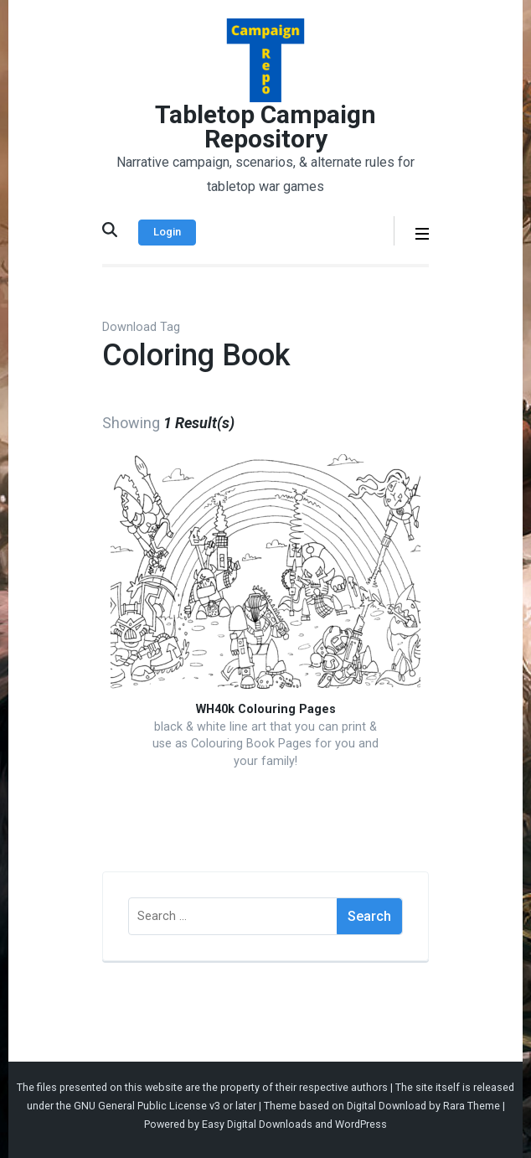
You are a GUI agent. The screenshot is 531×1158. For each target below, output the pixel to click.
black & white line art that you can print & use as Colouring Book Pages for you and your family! (265, 744)
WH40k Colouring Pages (266, 709)
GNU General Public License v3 (147, 1105)
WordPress (361, 1124)
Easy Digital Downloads (257, 1124)
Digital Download (386, 1105)
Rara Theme (471, 1105)
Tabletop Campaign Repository (265, 126)
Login (167, 231)
